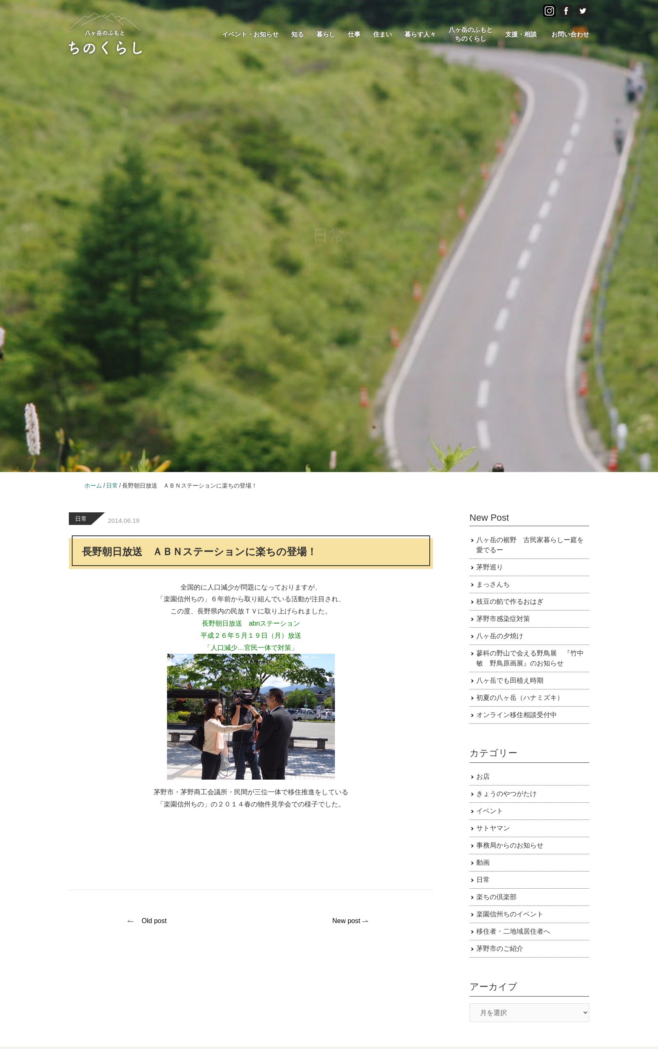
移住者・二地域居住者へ (513, 931)
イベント (489, 810)
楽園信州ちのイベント (509, 914)
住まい (382, 34)
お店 (483, 776)
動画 (483, 862)
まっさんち (493, 584)
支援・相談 (521, 34)
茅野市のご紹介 (499, 948)
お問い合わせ (570, 34)
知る (297, 34)
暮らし (325, 34)
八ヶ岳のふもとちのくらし (471, 34)
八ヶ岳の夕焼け (499, 635)
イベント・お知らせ (250, 34)
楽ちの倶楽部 (496, 896)
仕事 (354, 34)
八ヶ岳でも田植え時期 (509, 680)
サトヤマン (493, 828)
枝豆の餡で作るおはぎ (509, 601)
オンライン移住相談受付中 (516, 714)
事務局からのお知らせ (509, 845)
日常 (81, 519)
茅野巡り (489, 567)
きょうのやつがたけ (506, 793)
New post (346, 920)
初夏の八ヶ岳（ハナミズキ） (520, 697)
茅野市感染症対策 (503, 618)
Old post (154, 920)
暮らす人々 (420, 34)
